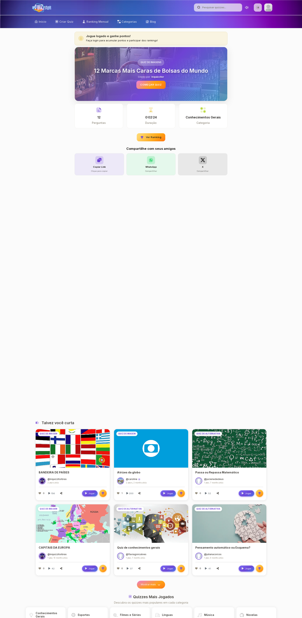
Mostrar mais (151, 584)
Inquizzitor (157, 77)
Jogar (89, 493)
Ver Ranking (151, 137)
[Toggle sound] (246, 7)
